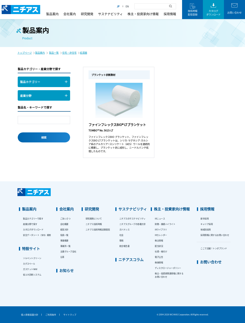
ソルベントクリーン (32, 258)
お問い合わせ (211, 261)
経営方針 (64, 229)
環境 (121, 240)
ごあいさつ (65, 218)
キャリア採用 (206, 224)
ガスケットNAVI (30, 269)
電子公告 (159, 257)
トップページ (24, 52)
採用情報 (170, 13)
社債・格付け (161, 251)
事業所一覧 (65, 246)
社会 (121, 235)
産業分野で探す (30, 224)
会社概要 (64, 224)
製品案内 (52, 13)
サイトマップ (69, 314)
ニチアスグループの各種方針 (132, 224)
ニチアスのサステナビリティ (132, 218)
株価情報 (159, 262)
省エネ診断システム (32, 274)
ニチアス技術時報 (94, 224)
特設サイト (31, 248)
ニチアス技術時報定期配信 (98, 229)
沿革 (62, 257)
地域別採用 (205, 229)
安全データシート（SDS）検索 (37, 235)
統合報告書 (124, 246)
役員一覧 (64, 235)
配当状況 (159, 246)
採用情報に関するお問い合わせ (214, 235)
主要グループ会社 (68, 251)
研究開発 (87, 13)
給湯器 (83, 52)
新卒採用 (204, 218)
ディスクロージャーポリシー (168, 268)
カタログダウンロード (33, 229)
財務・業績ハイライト (165, 224)
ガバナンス (124, 229)
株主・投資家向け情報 (143, 13)
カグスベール (29, 263)
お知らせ (66, 270)
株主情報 (159, 240)
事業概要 (64, 240)
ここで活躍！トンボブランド (213, 248)
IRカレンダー (161, 235)
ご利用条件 (50, 314)
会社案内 (69, 13)
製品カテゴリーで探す (33, 218)
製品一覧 (54, 52)
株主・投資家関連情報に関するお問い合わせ (169, 275)
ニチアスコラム (131, 259)
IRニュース (160, 218)
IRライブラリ (161, 229)
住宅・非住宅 (69, 52)
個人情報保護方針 (29, 314)
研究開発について (94, 218)
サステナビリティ (110, 13)
